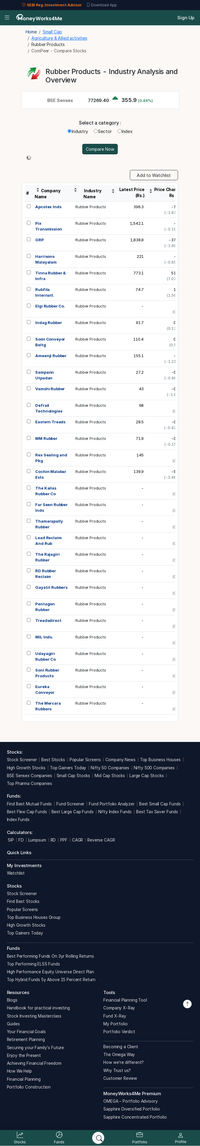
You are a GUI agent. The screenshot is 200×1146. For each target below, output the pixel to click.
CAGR (77, 840)
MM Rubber (46, 438)
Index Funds (18, 819)
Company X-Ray (119, 1007)
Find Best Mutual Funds (29, 804)
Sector (103, 131)
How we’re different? (123, 1062)
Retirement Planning (26, 1039)
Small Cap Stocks (73, 775)
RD (53, 840)
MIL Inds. (44, 637)
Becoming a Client (120, 1046)
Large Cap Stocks (147, 775)
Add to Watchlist (154, 175)
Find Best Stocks (23, 901)
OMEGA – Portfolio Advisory (130, 1101)
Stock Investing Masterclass (34, 1016)
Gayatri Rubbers (51, 587)
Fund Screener (70, 804)
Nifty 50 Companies (110, 767)
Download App (101, 5)
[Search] (98, 1138)
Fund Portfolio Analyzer (112, 804)
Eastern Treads (50, 421)
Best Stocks (53, 759)
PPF (63, 840)
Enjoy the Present (24, 1055)
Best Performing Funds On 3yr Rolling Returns (50, 956)
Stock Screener (22, 759)
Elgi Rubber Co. (50, 306)
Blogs (12, 1000)
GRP (39, 239)
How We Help (19, 1071)
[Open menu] (7, 18)
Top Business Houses (160, 759)
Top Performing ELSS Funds (33, 964)
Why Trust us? (117, 1070)
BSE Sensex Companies (29, 775)
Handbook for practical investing (38, 1007)
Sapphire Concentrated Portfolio (135, 1117)
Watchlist (16, 873)
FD (21, 840)
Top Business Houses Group (34, 917)
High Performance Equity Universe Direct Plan (50, 971)
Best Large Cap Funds (73, 811)
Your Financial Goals (26, 1031)
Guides (13, 1023)
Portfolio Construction (29, 1087)
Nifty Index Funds (115, 811)
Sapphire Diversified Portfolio (131, 1109)
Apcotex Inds (48, 206)
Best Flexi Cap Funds (27, 811)
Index (125, 131)
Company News (120, 759)
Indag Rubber (48, 322)
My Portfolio (115, 1023)
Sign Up (185, 17)
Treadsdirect (48, 620)
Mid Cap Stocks (110, 775)
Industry (77, 131)
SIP (10, 840)
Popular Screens (85, 759)
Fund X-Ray (114, 1016)
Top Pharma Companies (29, 783)
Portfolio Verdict (119, 1031)
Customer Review (120, 1078)
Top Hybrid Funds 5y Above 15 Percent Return (51, 979)
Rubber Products (90, 206)
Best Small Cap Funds (160, 804)
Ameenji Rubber (51, 355)
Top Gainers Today (68, 767)
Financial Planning (24, 1079)
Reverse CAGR (101, 840)
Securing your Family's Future (35, 1047)
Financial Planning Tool (125, 1000)
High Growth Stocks (26, 767)
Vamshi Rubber (50, 388)
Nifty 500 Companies (154, 767)
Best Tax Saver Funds (157, 811)
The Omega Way (119, 1054)
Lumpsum (37, 840)
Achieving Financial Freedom (34, 1063)
